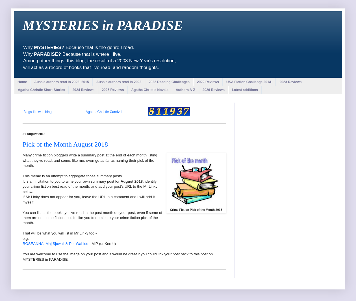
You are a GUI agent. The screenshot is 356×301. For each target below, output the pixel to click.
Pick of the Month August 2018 (65, 144)
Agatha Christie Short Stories (41, 90)
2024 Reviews (83, 90)
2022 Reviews (208, 82)
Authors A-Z (185, 90)
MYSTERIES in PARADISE (103, 25)
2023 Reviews (290, 82)
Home (22, 82)
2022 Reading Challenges (169, 82)
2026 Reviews (214, 90)
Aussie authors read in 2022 (118, 82)
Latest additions (245, 90)
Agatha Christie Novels (149, 90)
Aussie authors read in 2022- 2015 (61, 82)
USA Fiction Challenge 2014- (249, 82)
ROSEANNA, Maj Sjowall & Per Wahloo (55, 244)
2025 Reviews (113, 90)
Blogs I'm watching (37, 112)
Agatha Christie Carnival (104, 112)
